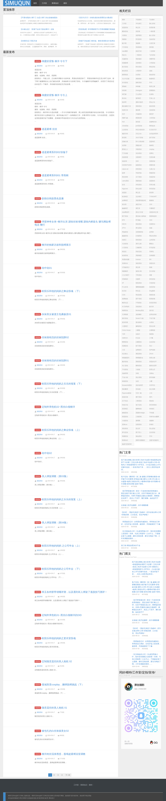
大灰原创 (125, 244)
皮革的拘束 (153, 314)
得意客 (138, 31)
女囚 (137, 381)
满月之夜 (139, 244)
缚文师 (138, 267)
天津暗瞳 (125, 314)
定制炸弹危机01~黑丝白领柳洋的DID (62, 615)
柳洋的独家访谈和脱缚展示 (56, 244)
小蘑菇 (138, 330)
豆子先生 (125, 401)
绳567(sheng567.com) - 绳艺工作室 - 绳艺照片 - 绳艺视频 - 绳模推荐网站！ (17, 3)
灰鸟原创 (125, 82)
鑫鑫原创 (125, 236)
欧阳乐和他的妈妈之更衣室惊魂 (59, 638)
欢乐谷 (124, 291)
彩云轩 (138, 428)
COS (123, 295)
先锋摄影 (152, 255)
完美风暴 (152, 157)
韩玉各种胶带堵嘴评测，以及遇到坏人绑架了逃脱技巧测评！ (74, 592)
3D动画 (138, 389)
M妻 (150, 275)
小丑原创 (125, 247)
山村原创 (152, 240)
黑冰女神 (152, 326)
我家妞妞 (139, 181)
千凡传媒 (125, 153)
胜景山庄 (152, 369)
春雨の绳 (139, 271)
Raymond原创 (126, 393)
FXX (150, 82)
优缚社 (151, 153)
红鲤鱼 (151, 94)
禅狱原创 (139, 106)
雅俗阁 (138, 110)
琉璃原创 (125, 346)
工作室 (44, 3)
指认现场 (139, 377)
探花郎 (151, 192)
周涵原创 (125, 232)
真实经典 (125, 322)
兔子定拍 (139, 405)
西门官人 (139, 432)
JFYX (124, 228)
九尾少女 (152, 169)
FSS (150, 436)
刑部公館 (152, 358)
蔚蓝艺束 (139, 51)
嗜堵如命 (152, 126)
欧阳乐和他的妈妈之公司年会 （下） (61, 568)
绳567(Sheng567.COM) (16, 796)
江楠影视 (139, 247)
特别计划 (125, 405)
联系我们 (42, 798)
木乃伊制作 (125, 306)
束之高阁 (152, 389)
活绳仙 (151, 373)
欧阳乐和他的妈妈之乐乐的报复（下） (62, 383)
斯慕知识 (55, 3)
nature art (125, 169)
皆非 (123, 185)
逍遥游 (124, 192)
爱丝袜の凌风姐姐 (141, 216)
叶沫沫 (138, 338)
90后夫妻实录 (140, 130)
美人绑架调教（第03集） (55, 476)
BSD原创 (152, 189)
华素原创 (139, 149)
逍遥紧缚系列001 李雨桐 (55, 175)
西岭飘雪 (125, 389)
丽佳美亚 (125, 71)
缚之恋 (138, 192)
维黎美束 (152, 165)
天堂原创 (152, 283)
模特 (65, 3)
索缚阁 (138, 420)
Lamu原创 (125, 181)
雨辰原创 (139, 224)
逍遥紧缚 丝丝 (49, 129)
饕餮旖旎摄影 (140, 287)
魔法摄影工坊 (126, 106)
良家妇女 (125, 263)
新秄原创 (125, 318)
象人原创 (152, 35)
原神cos (124, 424)
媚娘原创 (125, 413)
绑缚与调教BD (140, 440)
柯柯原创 (139, 169)
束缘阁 (138, 43)
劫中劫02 (47, 453)
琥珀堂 (138, 122)
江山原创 (139, 94)
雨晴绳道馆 (153, 216)
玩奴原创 (152, 39)
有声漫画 (152, 350)
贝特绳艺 (139, 63)
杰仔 (123, 114)
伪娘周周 (125, 373)
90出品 (138, 291)
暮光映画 (139, 322)
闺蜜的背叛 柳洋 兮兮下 (54, 61)
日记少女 (139, 134)
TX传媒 (151, 413)
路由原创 (152, 74)
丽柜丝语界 (153, 365)
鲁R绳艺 (138, 98)
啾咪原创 (139, 365)
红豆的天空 (153, 130)
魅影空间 (125, 134)
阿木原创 (139, 67)
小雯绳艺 (125, 326)
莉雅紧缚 (125, 63)
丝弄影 (124, 145)
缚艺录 (138, 208)
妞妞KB (124, 161)
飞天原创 (152, 55)
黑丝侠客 (125, 177)
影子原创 (139, 346)
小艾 (123, 350)
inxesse (138, 259)
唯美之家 (152, 86)
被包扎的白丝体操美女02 (55, 731)
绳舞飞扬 (125, 118)
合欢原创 (152, 342)
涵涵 (150, 71)
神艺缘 (124, 94)
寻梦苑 (151, 251)
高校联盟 (125, 157)
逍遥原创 (38, 61)
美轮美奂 (125, 428)
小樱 (150, 381)
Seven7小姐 (140, 318)
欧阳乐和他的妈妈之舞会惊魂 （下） (61, 291)
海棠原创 (139, 263)
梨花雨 (124, 137)
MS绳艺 (151, 409)
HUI (123, 122)
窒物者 (124, 86)
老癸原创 (152, 287)
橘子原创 (139, 397)
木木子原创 (139, 137)
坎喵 (137, 373)
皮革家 (151, 232)
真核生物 (125, 397)
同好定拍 (139, 251)
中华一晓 (139, 393)
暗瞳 (150, 267)
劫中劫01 (47, 268)
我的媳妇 (139, 59)
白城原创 (139, 236)
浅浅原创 (152, 110)
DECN (124, 224)
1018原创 (125, 126)
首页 (35, 3)
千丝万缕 (152, 318)
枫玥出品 (125, 303)
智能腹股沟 (125, 358)
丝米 (137, 161)
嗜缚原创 (125, 342)
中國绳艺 (152, 208)
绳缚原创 (125, 310)
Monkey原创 (140, 310)
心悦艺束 (152, 43)
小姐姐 (138, 369)
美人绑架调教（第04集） (55, 522)
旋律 (123, 173)
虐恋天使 (139, 204)
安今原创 (152, 271)
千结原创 (125, 369)
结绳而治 (152, 224)
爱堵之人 (125, 149)
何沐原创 (139, 153)
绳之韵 (138, 27)
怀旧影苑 (139, 39)
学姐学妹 (139, 173)
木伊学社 (152, 385)
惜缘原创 (152, 173)
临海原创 (125, 255)
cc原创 (151, 322)
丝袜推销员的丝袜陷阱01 (55, 360)
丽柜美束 (139, 82)
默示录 (151, 306)
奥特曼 (151, 47)
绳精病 (124, 39)
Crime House (126, 330)
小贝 (150, 393)
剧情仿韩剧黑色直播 (53, 198)
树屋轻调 (139, 118)
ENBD (151, 424)
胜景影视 (152, 27)
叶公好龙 (125, 287)
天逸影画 (139, 114)
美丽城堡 (139, 255)
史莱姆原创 (139, 232)
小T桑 (151, 338)
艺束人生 (152, 98)
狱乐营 (124, 204)
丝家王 (124, 240)
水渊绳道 (152, 330)
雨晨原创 (125, 416)
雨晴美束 (152, 295)
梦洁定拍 (125, 432)
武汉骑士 (125, 354)
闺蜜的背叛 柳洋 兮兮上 (54, 95)
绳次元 (124, 55)
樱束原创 (125, 31)
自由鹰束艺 (125, 212)
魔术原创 (125, 361)
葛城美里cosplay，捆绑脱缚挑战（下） (63, 684)
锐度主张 (125, 110)
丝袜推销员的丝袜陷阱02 (55, 337)
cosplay (151, 149)
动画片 (138, 334)
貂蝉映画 (139, 409)
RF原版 (138, 220)
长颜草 (138, 279)
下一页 (68, 775)
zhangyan (139, 90)
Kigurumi (125, 189)
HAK (150, 220)
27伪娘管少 (125, 267)
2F (123, 283)
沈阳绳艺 (139, 157)
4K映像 (138, 86)
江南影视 (139, 416)
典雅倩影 (139, 78)
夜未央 (124, 98)
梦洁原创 (139, 228)
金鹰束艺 (139, 350)
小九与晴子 (125, 275)
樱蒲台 (151, 244)
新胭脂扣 (152, 90)
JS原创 (124, 35)
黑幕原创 (139, 361)
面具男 (124, 102)
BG (150, 259)
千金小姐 (125, 377)
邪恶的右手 (153, 361)
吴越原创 (125, 59)
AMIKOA (125, 338)
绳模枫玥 (125, 271)
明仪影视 (139, 295)
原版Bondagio (140, 413)
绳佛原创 (125, 436)
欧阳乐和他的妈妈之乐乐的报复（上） (62, 499)
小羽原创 (152, 63)
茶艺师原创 (153, 405)
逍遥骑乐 (152, 181)
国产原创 (139, 299)
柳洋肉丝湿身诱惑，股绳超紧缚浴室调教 (63, 754)
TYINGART (153, 196)
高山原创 (152, 428)
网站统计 (52, 798)
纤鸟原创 (152, 247)
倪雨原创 (139, 424)
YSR (123, 334)
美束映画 (139, 47)
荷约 (150, 397)
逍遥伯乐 (152, 263)
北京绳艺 (139, 196)
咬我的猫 (152, 299)
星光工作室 (139, 212)
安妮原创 (152, 177)
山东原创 (125, 130)
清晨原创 (152, 161)
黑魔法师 (139, 145)
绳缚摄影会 (139, 358)
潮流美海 (139, 354)
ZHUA (151, 354)
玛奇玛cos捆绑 (154, 416)
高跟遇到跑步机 (141, 200)
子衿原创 (125, 47)
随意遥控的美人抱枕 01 (54, 707)
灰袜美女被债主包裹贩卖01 (56, 314)
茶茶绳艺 (125, 409)
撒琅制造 (125, 74)
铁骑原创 (125, 381)
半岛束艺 (139, 23)
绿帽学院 (152, 59)
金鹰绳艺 (125, 200)
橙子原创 (125, 216)
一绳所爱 (152, 31)
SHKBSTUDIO (127, 165)
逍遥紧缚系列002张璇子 (55, 152)
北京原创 (152, 432)
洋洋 (150, 204)
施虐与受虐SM (127, 444)
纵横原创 (139, 165)
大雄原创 (125, 420)
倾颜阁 (151, 420)
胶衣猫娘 (152, 377)
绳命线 (151, 401)
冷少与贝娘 (125, 78)
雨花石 (124, 251)
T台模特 (152, 19)
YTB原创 (138, 303)
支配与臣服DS (154, 440)
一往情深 (152, 51)
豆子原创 (139, 177)
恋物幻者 (125, 141)
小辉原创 (139, 401)
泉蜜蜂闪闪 (153, 122)
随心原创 (152, 23)
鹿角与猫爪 (139, 102)
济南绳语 (125, 279)
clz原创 (138, 74)
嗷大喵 (124, 43)
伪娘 (150, 228)
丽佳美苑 (152, 106)
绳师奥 (151, 334)
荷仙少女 (152, 102)
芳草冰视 (152, 185)
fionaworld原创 (127, 385)
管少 (150, 346)
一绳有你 (139, 55)
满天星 (151, 310)
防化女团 (139, 189)
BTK (123, 220)
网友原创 (152, 67)
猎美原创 (139, 283)
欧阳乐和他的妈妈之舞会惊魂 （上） (61, 430)
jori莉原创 (139, 126)
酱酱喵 (151, 200)
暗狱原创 (139, 240)
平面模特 (139, 19)
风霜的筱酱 (125, 259)
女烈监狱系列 (153, 134)
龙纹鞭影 (139, 314)
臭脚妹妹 (125, 299)
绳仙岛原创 (153, 236)
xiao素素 (125, 51)
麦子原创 (152, 137)
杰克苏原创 (153, 303)
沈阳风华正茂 (153, 212)
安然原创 (139, 306)
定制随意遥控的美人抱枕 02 (57, 661)
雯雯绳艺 (152, 141)
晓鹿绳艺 (152, 78)
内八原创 (125, 365)
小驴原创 (152, 118)
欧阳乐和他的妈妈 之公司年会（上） (61, 545)
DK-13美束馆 (140, 141)
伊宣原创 (139, 185)
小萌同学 (139, 71)
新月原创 (125, 67)
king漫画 (152, 291)
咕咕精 (124, 90)
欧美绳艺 (125, 196)
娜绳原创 (139, 326)
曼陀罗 (151, 114)
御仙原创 (139, 436)
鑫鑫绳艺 (125, 208)
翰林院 (151, 145)
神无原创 (152, 279)
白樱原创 (139, 342)
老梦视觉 (139, 35)
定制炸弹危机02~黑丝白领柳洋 (58, 406)
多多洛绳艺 (139, 385)
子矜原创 (139, 275)
